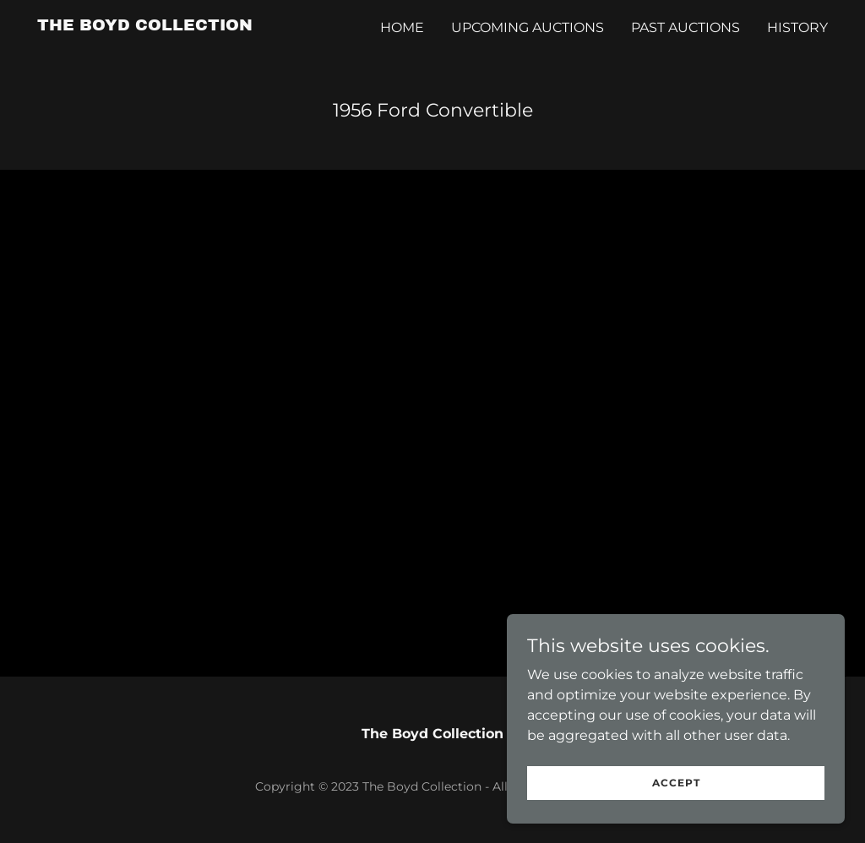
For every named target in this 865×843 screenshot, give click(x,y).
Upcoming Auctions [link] (527, 27)
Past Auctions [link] (685, 27)
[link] (145, 26)
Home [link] (402, 27)
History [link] (797, 27)
